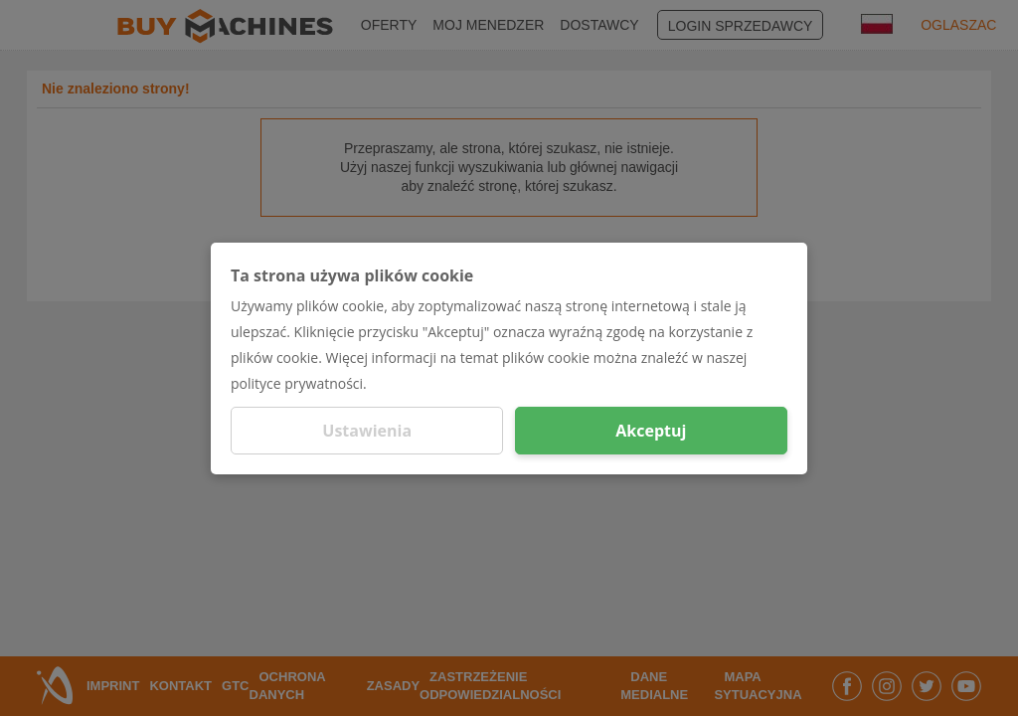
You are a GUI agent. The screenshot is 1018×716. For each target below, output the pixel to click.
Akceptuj (650, 431)
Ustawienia (367, 431)
